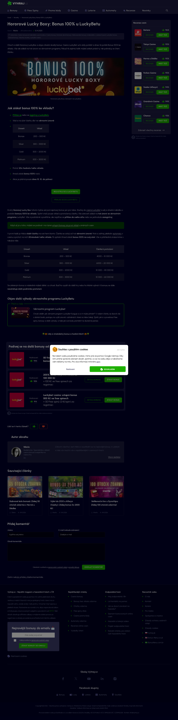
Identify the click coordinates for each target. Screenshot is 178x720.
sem (98, 362)
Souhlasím (109, 369)
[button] (121, 349)
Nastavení (70, 369)
